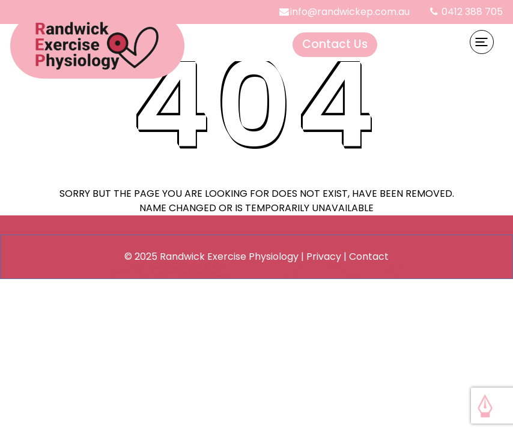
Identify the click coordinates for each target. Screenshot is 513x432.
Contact (369, 256)
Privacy (323, 256)
